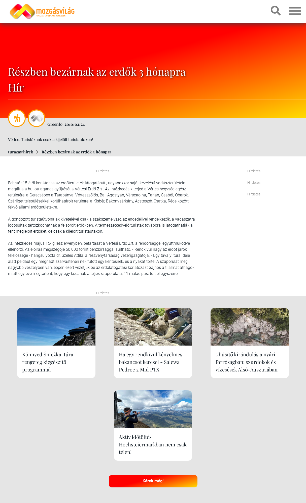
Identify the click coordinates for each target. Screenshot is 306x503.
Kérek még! (153, 413)
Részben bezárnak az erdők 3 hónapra (76, 151)
